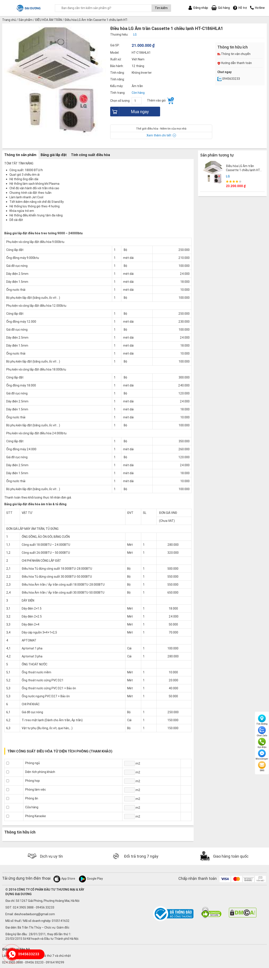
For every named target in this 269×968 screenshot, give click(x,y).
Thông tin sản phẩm (20, 155)
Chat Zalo (262, 731)
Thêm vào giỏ (160, 100)
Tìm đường (261, 720)
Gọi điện (262, 743)
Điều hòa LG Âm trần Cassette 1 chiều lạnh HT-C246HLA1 (243, 170)
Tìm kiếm (161, 8)
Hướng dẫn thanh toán (234, 63)
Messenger (262, 754)
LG (228, 176)
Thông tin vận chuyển (233, 54)
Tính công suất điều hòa (90, 155)
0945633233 (228, 79)
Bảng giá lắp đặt (54, 155)
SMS (262, 766)
